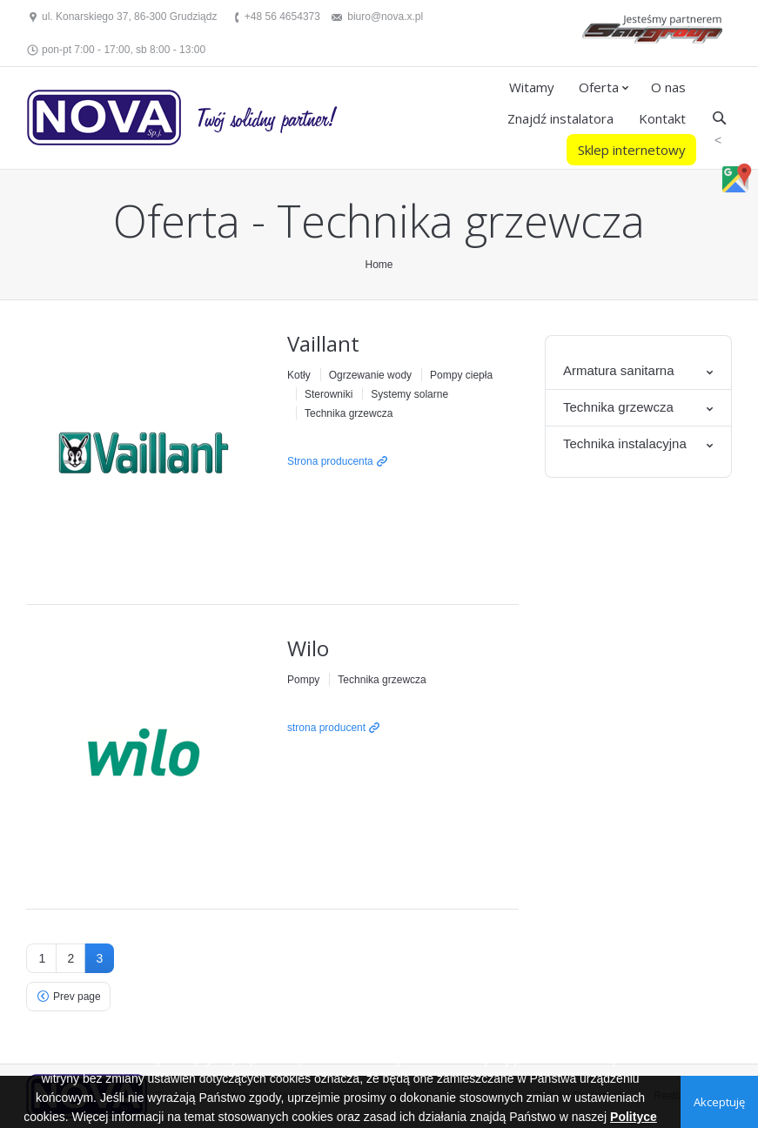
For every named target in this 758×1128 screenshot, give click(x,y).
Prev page (77, 996)
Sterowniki (328, 394)
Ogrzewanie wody (370, 375)
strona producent (326, 728)
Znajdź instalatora (560, 118)
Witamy (531, 87)
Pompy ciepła (461, 375)
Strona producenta (330, 461)
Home (378, 264)
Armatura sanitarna (618, 370)
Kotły (299, 375)
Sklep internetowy (632, 149)
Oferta (599, 87)
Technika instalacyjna (625, 443)
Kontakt (662, 118)
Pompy (303, 680)
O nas (668, 87)
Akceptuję (719, 1102)
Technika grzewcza (348, 413)
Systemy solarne (409, 394)
